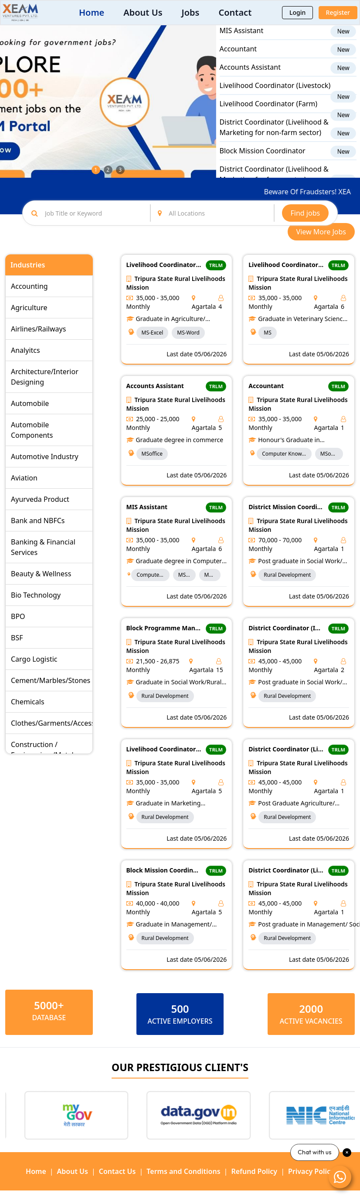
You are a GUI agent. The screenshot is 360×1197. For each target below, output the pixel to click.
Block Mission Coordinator (263, 157)
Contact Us (117, 1171)
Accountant (238, 56)
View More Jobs (321, 232)
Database (49, 1017)
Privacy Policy (311, 1171)
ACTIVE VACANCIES (311, 1021)
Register (338, 12)
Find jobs (305, 213)
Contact (234, 12)
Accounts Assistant (250, 74)
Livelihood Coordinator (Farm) (268, 110)
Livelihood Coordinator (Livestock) (275, 92)
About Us (142, 12)
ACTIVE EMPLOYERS (179, 1021)
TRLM (216, 265)
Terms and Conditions (183, 1171)
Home (91, 12)
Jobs (191, 12)
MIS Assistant (242, 37)
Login (297, 12)
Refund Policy (254, 1171)
